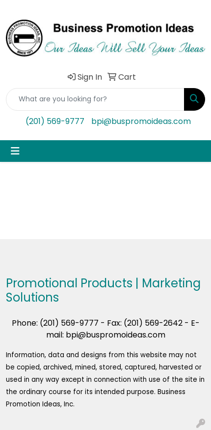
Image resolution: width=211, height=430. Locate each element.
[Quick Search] (95, 99)
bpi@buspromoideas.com (141, 121)
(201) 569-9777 (55, 121)
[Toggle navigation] (15, 151)
